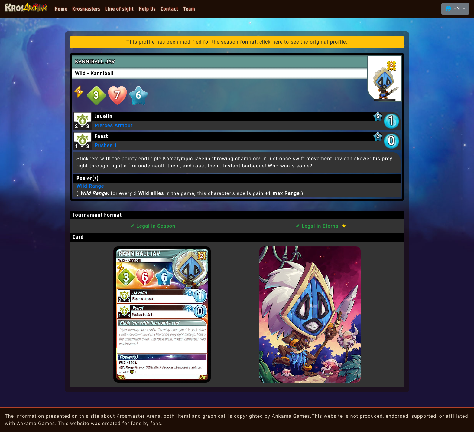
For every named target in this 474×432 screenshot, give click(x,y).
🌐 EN (453, 9)
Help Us (147, 8)
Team (189, 8)
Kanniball (101, 73)
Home (61, 8)
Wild (80, 73)
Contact (169, 8)
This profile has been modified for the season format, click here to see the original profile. (236, 42)
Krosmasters (86, 8)
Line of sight (119, 8)
